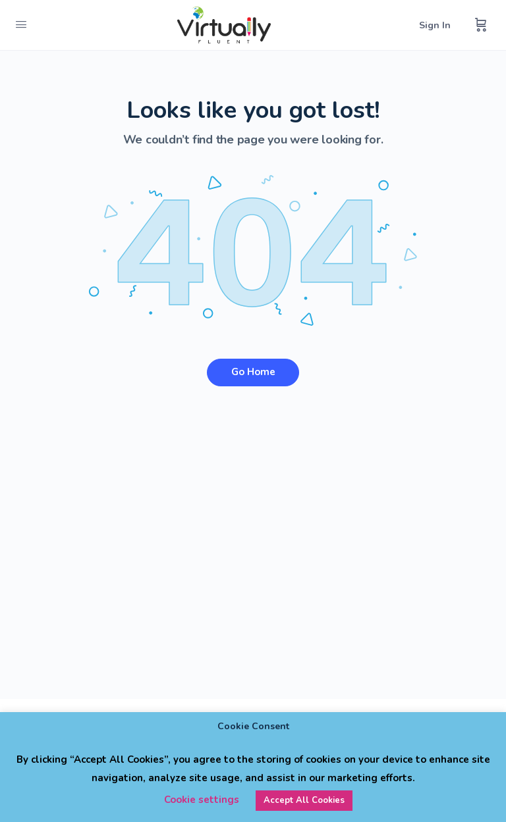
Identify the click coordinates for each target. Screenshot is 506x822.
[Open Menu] (21, 24)
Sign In (435, 25)
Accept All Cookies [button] (304, 800)
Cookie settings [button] (201, 799)
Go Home (253, 371)
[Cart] (481, 25)
